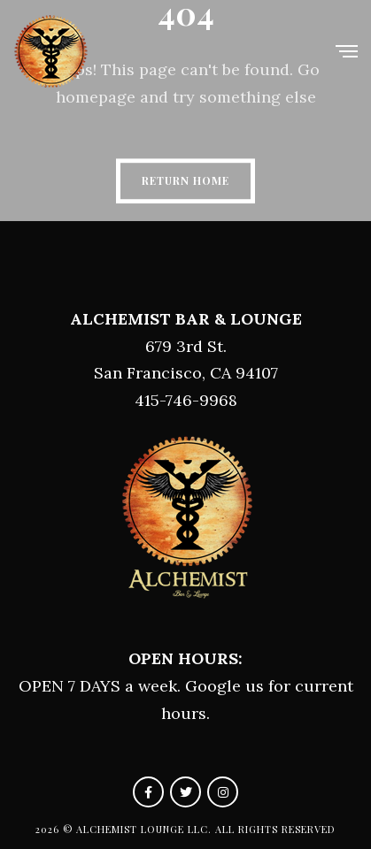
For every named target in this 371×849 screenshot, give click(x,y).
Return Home (185, 180)
